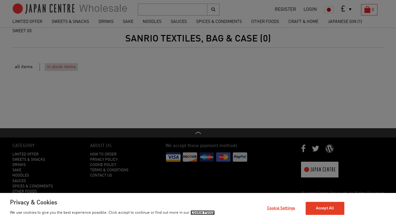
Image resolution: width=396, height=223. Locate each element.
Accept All (325, 208)
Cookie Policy (202, 213)
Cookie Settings (281, 208)
